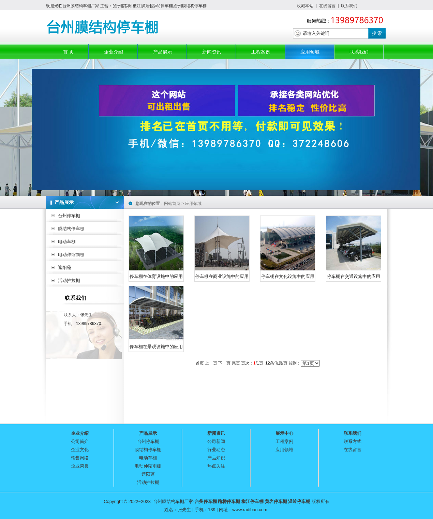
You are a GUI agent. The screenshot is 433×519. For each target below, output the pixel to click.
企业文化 (80, 449)
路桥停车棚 (229, 501)
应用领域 (309, 52)
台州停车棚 (69, 215)
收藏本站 (305, 5)
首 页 (68, 52)
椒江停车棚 (252, 501)
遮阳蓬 (64, 267)
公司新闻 (216, 441)
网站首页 (172, 203)
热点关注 (216, 466)
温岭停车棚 (299, 501)
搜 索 (377, 33)
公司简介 (80, 441)
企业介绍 (113, 52)
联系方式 (352, 441)
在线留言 (327, 5)
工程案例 (260, 52)
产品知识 (216, 457)
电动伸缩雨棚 (71, 254)
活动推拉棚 (69, 280)
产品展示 (162, 52)
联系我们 (349, 5)
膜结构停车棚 (71, 228)
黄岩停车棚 (276, 501)
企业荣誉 (80, 466)
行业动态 (216, 449)
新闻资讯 (211, 52)
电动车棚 (67, 241)
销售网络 (80, 457)
